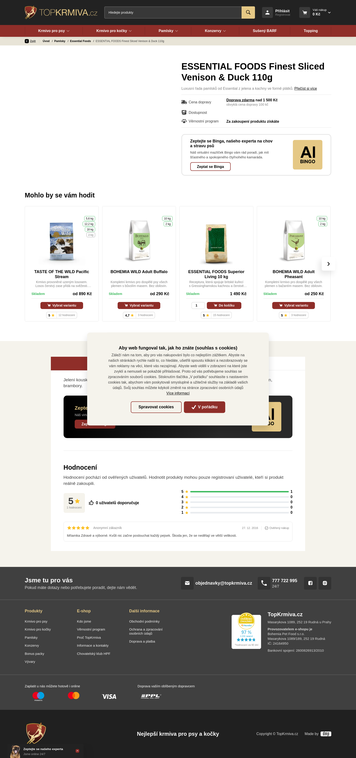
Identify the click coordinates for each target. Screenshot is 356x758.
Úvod (46, 41)
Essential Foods (80, 41)
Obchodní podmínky (144, 621)
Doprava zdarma (240, 100)
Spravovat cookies (156, 407)
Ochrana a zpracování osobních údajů (146, 631)
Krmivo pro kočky (38, 629)
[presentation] (328, 264)
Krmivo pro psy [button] (54, 31)
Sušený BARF (264, 31)
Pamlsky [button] (168, 31)
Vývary (30, 661)
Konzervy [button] (215, 31)
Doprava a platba (142, 641)
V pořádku (205, 407)
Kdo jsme (84, 621)
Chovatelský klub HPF (93, 654)
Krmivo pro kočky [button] (114, 31)
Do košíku (224, 305)
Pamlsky (60, 41)
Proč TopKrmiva (89, 637)
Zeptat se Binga (210, 167)
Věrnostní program (91, 629)
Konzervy (32, 645)
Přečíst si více (305, 88)
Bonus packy (34, 654)
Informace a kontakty (93, 645)
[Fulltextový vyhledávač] (179, 12)
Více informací (178, 393)
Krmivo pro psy (36, 621)
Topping (310, 31)
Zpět (30, 41)
